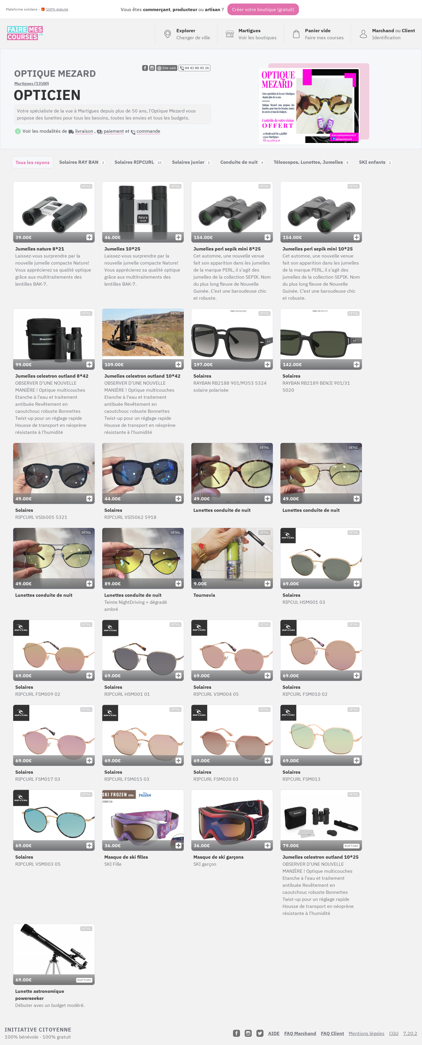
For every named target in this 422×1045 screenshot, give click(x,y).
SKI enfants (375, 162)
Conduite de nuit (242, 162)
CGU (394, 1033)
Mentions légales (366, 1033)
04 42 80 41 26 (194, 68)
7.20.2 (410, 1033)
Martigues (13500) (31, 83)
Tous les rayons (33, 162)
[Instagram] (248, 1033)
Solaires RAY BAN (82, 162)
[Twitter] (259, 1033)
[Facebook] (236, 1033)
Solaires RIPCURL (139, 162)
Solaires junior (191, 162)
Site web (166, 68)
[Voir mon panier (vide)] (317, 34)
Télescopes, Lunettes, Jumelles (312, 162)
